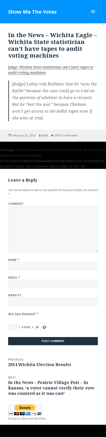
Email (14, 277)
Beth (45, 135)
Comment (16, 204)
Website (14, 295)
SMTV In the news (66, 135)
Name (13, 260)
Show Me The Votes (32, 11)
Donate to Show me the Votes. (27, 418)
